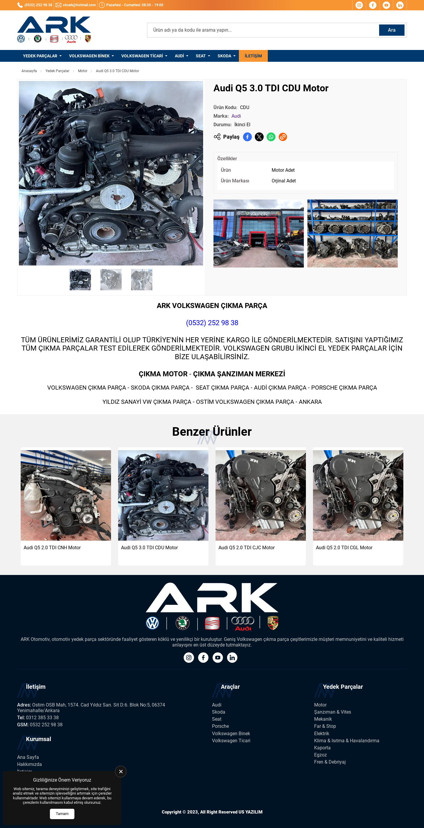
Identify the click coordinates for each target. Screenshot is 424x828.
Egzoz (320, 755)
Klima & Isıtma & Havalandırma (346, 740)
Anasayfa (29, 71)
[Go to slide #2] (111, 279)
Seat (201, 56)
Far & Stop (325, 726)
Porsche (220, 726)
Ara (392, 30)
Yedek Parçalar (40, 56)
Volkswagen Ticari (142, 56)
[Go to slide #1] (80, 279)
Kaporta (322, 748)
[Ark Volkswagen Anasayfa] (54, 30)
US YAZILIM (250, 812)
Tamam (62, 813)
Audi (179, 56)
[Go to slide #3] (142, 279)
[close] (121, 771)
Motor (82, 71)
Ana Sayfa (28, 757)
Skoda (224, 56)
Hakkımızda (29, 764)
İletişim (253, 56)
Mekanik (323, 719)
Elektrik (321, 733)
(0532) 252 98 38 (212, 323)
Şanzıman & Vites (332, 712)
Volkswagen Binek (89, 56)
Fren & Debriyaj (330, 762)
